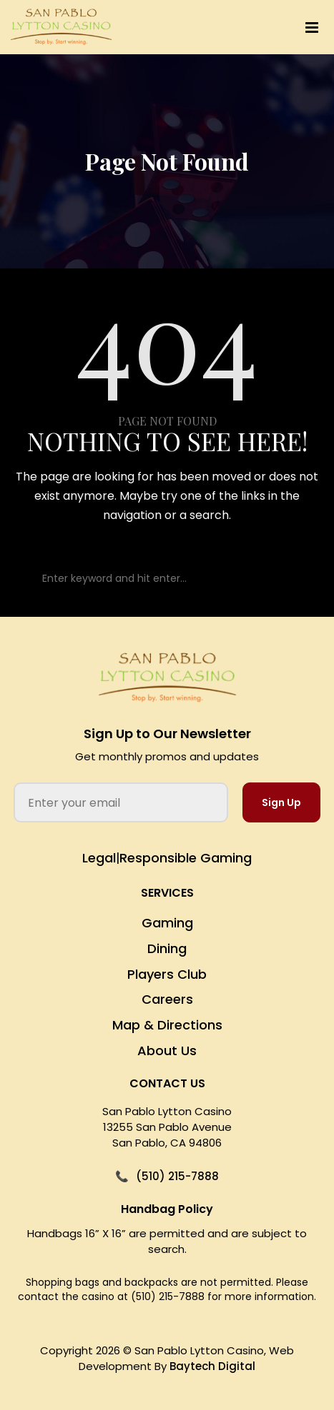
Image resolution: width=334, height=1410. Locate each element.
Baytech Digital (212, 1366)
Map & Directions (167, 1025)
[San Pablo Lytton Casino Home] (167, 678)
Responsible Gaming (185, 858)
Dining (167, 948)
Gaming (167, 923)
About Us (167, 1050)
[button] (241, 27)
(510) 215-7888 (177, 1176)
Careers (167, 999)
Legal (99, 858)
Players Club (167, 974)
